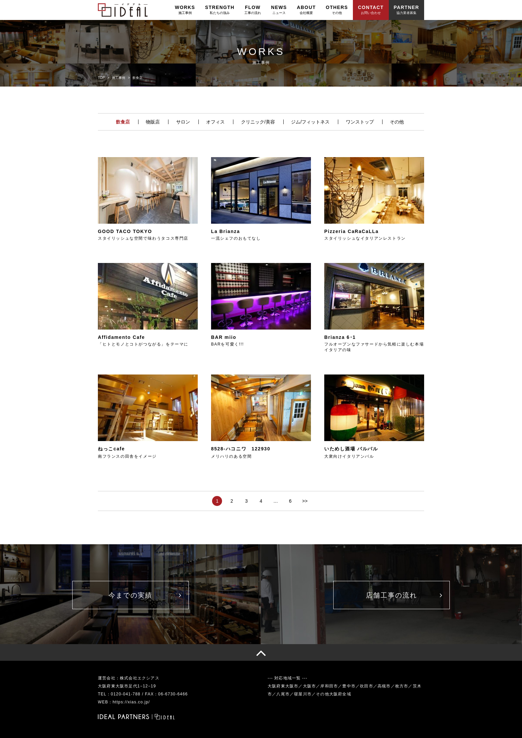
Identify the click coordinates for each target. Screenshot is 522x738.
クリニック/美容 (258, 121)
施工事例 (118, 78)
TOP (101, 78)
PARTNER (406, 10)
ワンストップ (360, 121)
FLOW (252, 10)
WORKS (185, 10)
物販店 (153, 121)
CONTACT (371, 10)
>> (304, 501)
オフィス (215, 121)
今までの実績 (130, 595)
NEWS (279, 10)
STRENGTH (219, 10)
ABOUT (306, 10)
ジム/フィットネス (310, 121)
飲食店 (123, 121)
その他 (397, 121)
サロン (183, 121)
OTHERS (337, 10)
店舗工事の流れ (391, 595)
